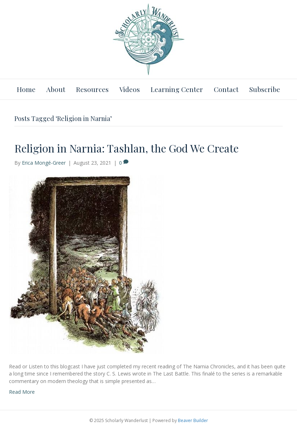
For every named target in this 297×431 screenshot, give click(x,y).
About (55, 89)
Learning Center (177, 89)
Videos (129, 89)
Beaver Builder (193, 420)
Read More (22, 391)
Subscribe (264, 89)
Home (26, 89)
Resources (92, 89)
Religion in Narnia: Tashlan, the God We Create (126, 148)
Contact (226, 89)
